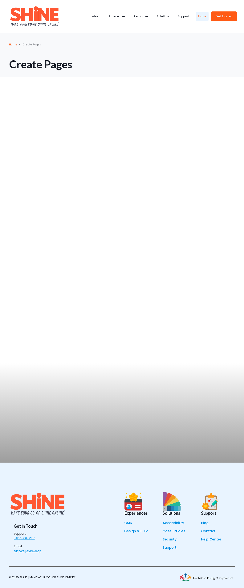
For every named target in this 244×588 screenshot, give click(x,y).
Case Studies (174, 531)
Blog (205, 522)
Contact (208, 531)
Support (170, 547)
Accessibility (173, 522)
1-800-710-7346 (24, 538)
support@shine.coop (27, 551)
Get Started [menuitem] (224, 16)
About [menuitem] (96, 16)
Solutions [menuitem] (163, 16)
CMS (128, 522)
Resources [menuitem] (141, 16)
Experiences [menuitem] (117, 16)
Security (170, 539)
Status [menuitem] (202, 16)
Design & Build (136, 531)
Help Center (211, 539)
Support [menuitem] (183, 16)
